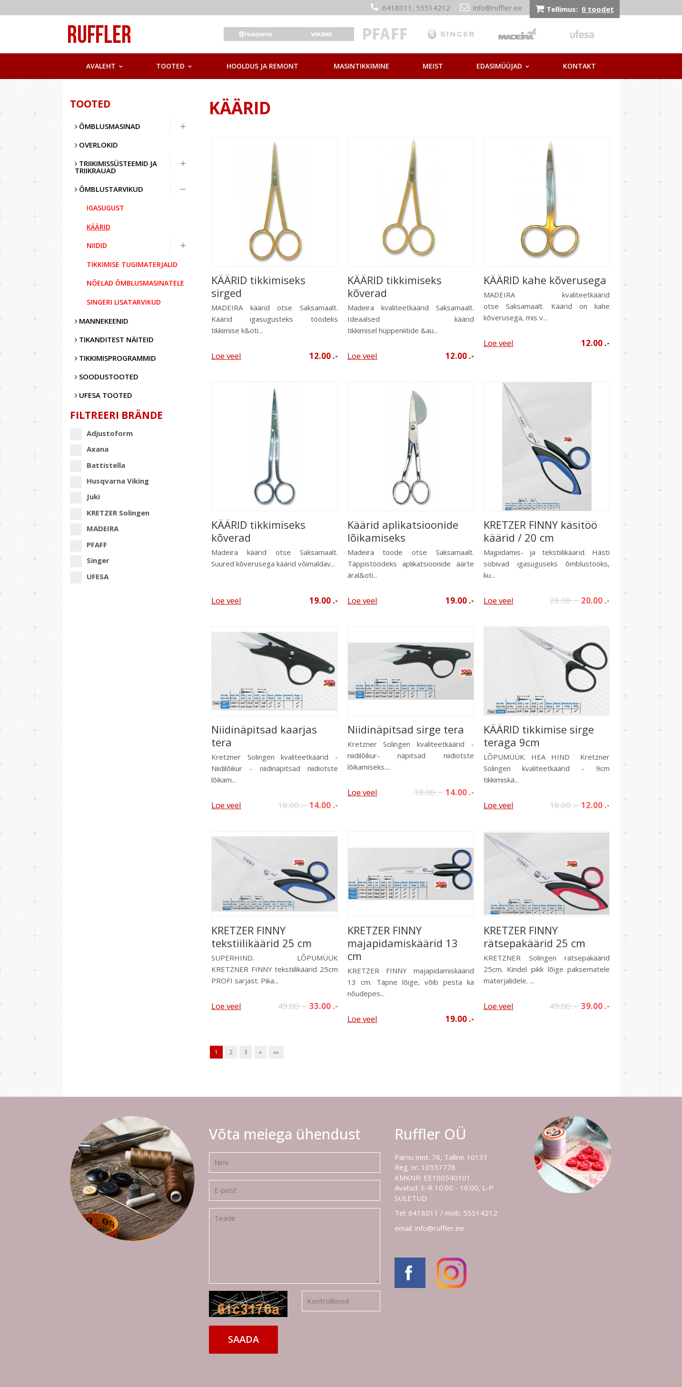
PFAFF (88, 545)
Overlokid (96, 144)
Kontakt (579, 65)
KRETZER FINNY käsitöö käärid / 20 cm (540, 531)
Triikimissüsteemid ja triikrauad (116, 167)
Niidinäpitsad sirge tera (405, 729)
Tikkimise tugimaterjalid (132, 264)
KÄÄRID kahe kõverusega (545, 280)
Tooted (170, 65)
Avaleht (101, 65)
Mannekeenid (101, 321)
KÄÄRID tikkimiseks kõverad (394, 286)
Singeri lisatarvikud (124, 302)
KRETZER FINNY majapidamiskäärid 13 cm (402, 943)
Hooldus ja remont (262, 65)
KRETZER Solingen (109, 513)
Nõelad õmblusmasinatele (135, 282)
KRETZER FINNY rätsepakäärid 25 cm (534, 937)
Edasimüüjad (499, 65)
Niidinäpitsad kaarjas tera (264, 736)
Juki (85, 497)
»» (276, 1052)
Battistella (97, 465)
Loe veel (226, 355)
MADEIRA (94, 529)
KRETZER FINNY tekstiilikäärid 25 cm (261, 937)
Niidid (97, 245)
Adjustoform (101, 433)
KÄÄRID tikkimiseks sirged (258, 286)
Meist (433, 65)
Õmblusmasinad (107, 126)
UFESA (89, 577)
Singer (89, 560)
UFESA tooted (103, 395)
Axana (89, 449)
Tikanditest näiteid (114, 339)
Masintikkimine (361, 65)
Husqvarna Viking (109, 481)
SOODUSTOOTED (106, 376)
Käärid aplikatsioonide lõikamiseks (402, 531)
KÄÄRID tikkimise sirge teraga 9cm (539, 736)
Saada (243, 1339)
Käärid (98, 226)
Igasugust (105, 207)
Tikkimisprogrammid (115, 358)
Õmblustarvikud (109, 189)
